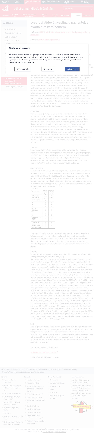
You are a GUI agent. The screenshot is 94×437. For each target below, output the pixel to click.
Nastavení (48, 69)
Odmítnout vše (23, 69)
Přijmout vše (72, 69)
